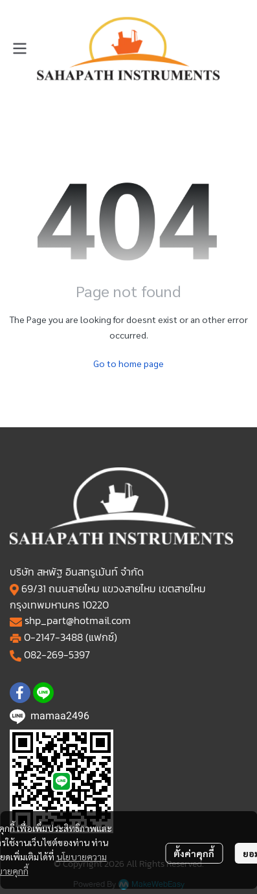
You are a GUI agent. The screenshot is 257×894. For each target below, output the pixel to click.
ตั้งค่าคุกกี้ (193, 853)
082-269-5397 (57, 654)
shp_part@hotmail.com (78, 620)
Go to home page (128, 363)
